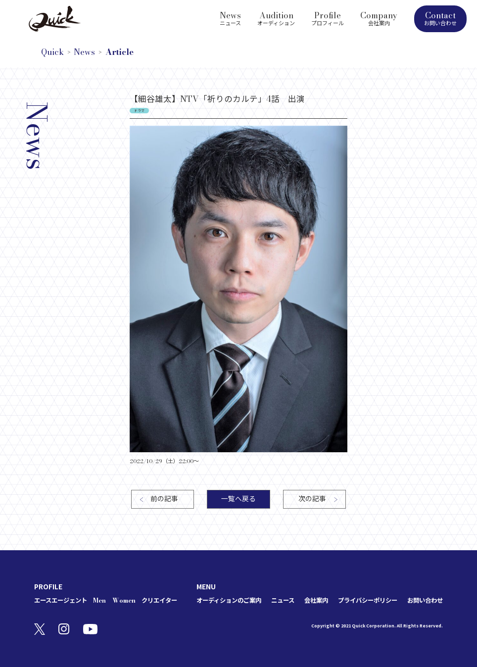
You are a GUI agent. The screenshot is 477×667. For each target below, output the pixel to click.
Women (124, 600)
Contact (440, 18)
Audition (276, 18)
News (230, 18)
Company (378, 18)
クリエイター (159, 600)
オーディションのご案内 (228, 600)
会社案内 (316, 600)
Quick (52, 52)
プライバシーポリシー (367, 600)
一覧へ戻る (238, 499)
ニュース (282, 600)
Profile (327, 18)
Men (99, 600)
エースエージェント (60, 600)
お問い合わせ (425, 600)
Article (119, 52)
